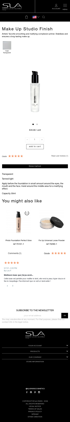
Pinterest (35, 392)
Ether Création (35, 417)
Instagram (39, 392)
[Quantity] (34, 139)
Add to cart (35, 147)
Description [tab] (35, 166)
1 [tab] (33, 124)
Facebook (26, 392)
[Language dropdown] (35, 17)
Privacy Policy (35, 411)
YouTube (30, 392)
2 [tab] (37, 124)
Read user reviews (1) (58, 156)
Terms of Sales (35, 409)
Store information (35, 362)
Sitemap (35, 414)
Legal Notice (35, 406)
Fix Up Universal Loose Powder (52, 241)
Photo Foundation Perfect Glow (19, 241)
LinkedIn (43, 392)
